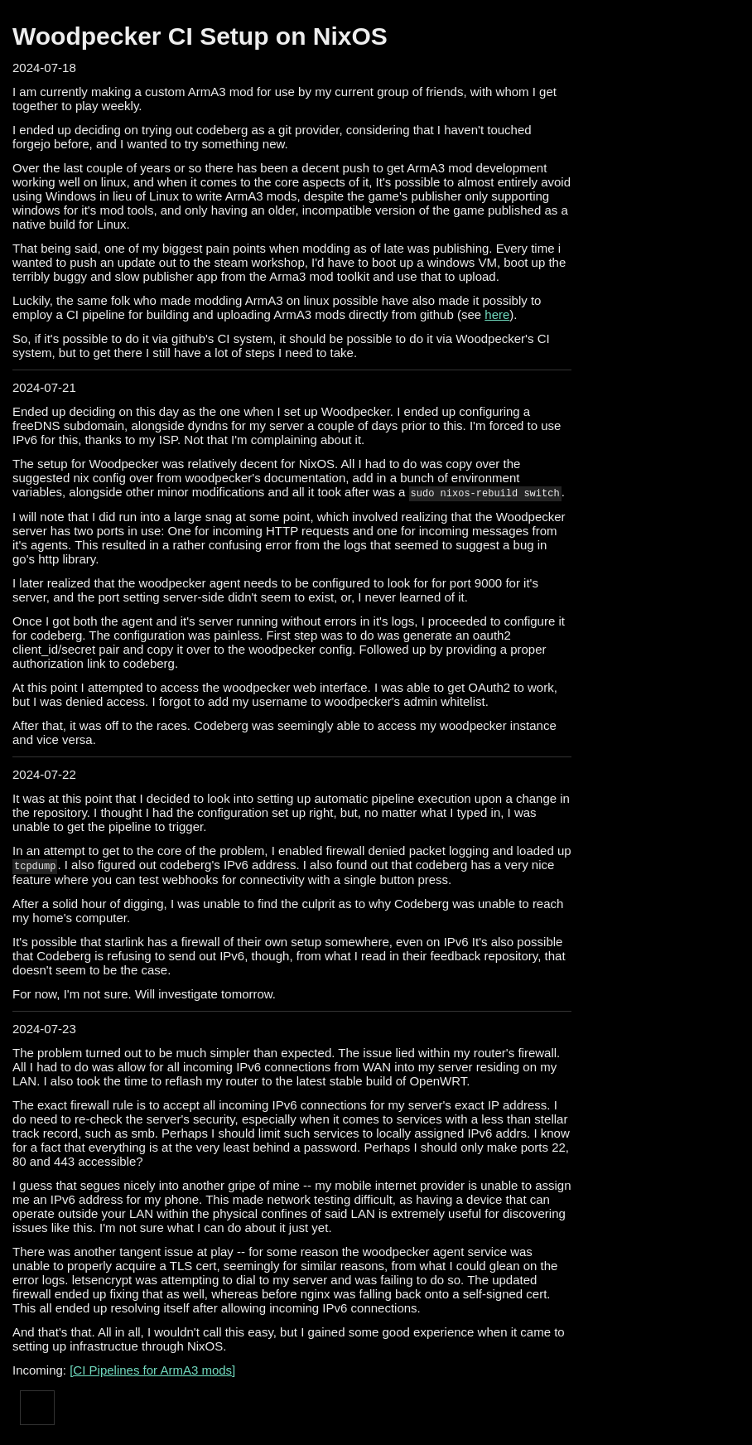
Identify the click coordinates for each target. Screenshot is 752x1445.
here (496, 314)
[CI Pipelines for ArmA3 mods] (152, 1370)
